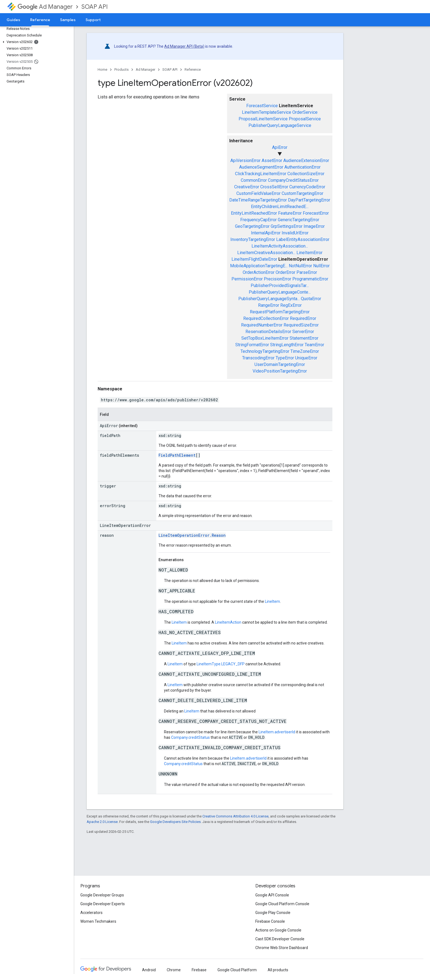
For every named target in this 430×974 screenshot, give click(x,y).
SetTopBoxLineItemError (264, 338)
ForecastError (316, 213)
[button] (36, 42)
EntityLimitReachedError (254, 213)
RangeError (268, 305)
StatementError (304, 338)
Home (102, 69)
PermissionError (247, 279)
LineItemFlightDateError (254, 259)
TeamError (314, 344)
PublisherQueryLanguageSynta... (269, 298)
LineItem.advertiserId (277, 732)
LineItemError (309, 252)
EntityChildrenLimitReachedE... (280, 206)
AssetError (272, 160)
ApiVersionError (245, 160)
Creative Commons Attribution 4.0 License (235, 816)
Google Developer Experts (102, 904)
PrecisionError (277, 279)
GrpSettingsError (286, 226)
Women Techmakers (98, 921)
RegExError (291, 305)
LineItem (272, 601)
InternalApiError (266, 232)
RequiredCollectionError (266, 318)
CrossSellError (274, 186)
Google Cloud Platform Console (282, 904)
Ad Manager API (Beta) (184, 46)
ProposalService (305, 118)
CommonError (254, 180)
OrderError (285, 272)
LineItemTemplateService (266, 112)
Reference (193, 69)
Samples (68, 19)
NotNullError (300, 265)
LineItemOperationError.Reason (192, 535)
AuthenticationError (302, 167)
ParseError (306, 272)
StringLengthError (287, 344)
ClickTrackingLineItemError (260, 173)
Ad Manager (45, 6)
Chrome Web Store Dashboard (281, 947)
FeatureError (290, 213)
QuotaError (311, 298)
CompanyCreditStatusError (293, 180)
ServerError (303, 331)
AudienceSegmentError (261, 167)
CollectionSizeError (305, 173)
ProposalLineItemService (263, 118)
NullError (321, 265)
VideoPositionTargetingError (280, 371)
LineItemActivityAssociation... (279, 246)
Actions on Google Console (278, 930)
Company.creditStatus (190, 737)
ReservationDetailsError (268, 331)
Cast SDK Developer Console (279, 939)
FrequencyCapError (258, 219)
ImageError (314, 226)
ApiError (279, 147)
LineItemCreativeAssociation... (266, 252)
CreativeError (246, 186)
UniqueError (306, 357)
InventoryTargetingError (252, 239)
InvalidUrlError (295, 232)
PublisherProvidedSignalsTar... (280, 285)
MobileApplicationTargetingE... (259, 265)
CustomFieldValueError (258, 193)
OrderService (305, 112)
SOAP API (94, 6)
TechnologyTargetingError (265, 351)
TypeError (285, 357)
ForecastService (262, 105)
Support (93, 19)
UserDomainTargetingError (279, 364)
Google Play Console (272, 912)
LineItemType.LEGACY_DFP (221, 664)
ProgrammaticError (310, 279)
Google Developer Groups (102, 895)
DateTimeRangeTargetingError (258, 200)
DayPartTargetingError (309, 200)
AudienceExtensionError (306, 160)
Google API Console (272, 895)
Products (121, 69)
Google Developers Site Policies (175, 822)
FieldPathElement (177, 455)
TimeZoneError (304, 351)
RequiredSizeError (301, 325)
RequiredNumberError (261, 325)
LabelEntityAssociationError (302, 239)
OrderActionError (259, 272)
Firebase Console (270, 921)
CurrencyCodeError (307, 186)
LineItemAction (228, 622)
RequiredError (303, 318)
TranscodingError (258, 357)
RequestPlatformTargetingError (280, 311)
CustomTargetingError (302, 193)
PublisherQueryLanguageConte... (280, 292)
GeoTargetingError (252, 226)
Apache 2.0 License (102, 822)
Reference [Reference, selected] (40, 19)
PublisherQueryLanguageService (279, 125)
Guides (13, 19)
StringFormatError (252, 344)
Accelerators (91, 912)
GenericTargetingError (298, 219)
